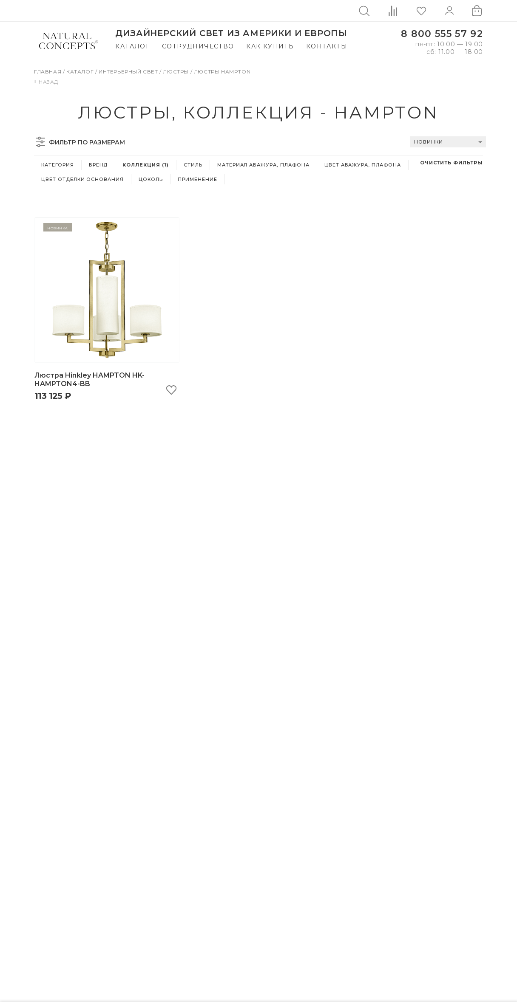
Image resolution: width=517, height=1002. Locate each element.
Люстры (176, 71)
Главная (48, 71)
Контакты (326, 46)
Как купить (270, 46)
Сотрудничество (198, 46)
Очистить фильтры (451, 163)
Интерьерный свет (129, 71)
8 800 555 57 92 (442, 33)
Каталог (132, 46)
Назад (46, 82)
